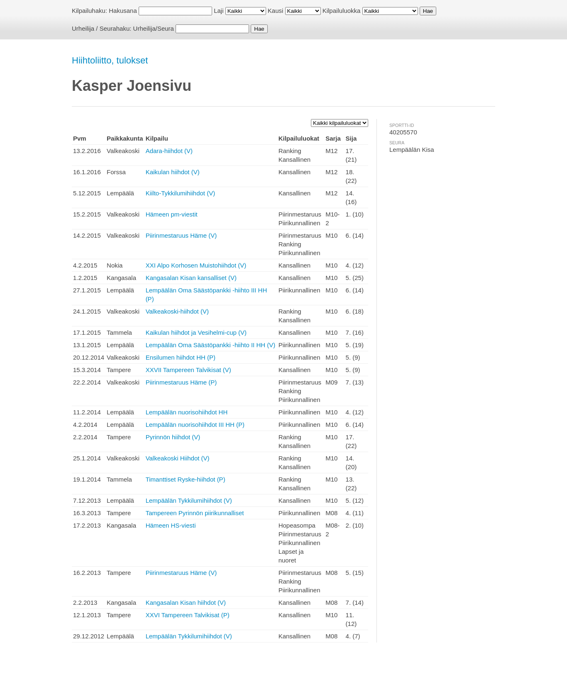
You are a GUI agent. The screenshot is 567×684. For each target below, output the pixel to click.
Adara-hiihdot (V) (169, 150)
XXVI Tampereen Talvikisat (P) (188, 614)
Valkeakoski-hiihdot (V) (177, 311)
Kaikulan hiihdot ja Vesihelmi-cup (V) (196, 332)
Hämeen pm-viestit (172, 214)
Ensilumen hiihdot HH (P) (180, 357)
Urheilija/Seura (153, 28)
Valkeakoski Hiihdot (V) (178, 458)
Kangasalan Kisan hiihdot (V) (186, 602)
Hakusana (123, 10)
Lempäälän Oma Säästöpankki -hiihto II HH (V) (211, 344)
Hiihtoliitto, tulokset (110, 60)
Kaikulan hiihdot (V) (173, 171)
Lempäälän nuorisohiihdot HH (187, 412)
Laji (218, 10)
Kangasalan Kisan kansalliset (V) (191, 277)
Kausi (276, 10)
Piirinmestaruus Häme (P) (181, 382)
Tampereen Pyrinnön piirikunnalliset (195, 512)
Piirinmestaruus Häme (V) (181, 235)
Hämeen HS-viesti (171, 525)
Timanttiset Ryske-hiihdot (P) (185, 479)
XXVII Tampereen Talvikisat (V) (188, 369)
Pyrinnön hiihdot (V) (173, 437)
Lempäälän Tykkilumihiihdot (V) (189, 500)
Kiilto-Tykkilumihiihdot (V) (180, 193)
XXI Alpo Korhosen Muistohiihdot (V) (196, 265)
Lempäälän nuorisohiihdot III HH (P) (195, 424)
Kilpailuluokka (342, 10)
